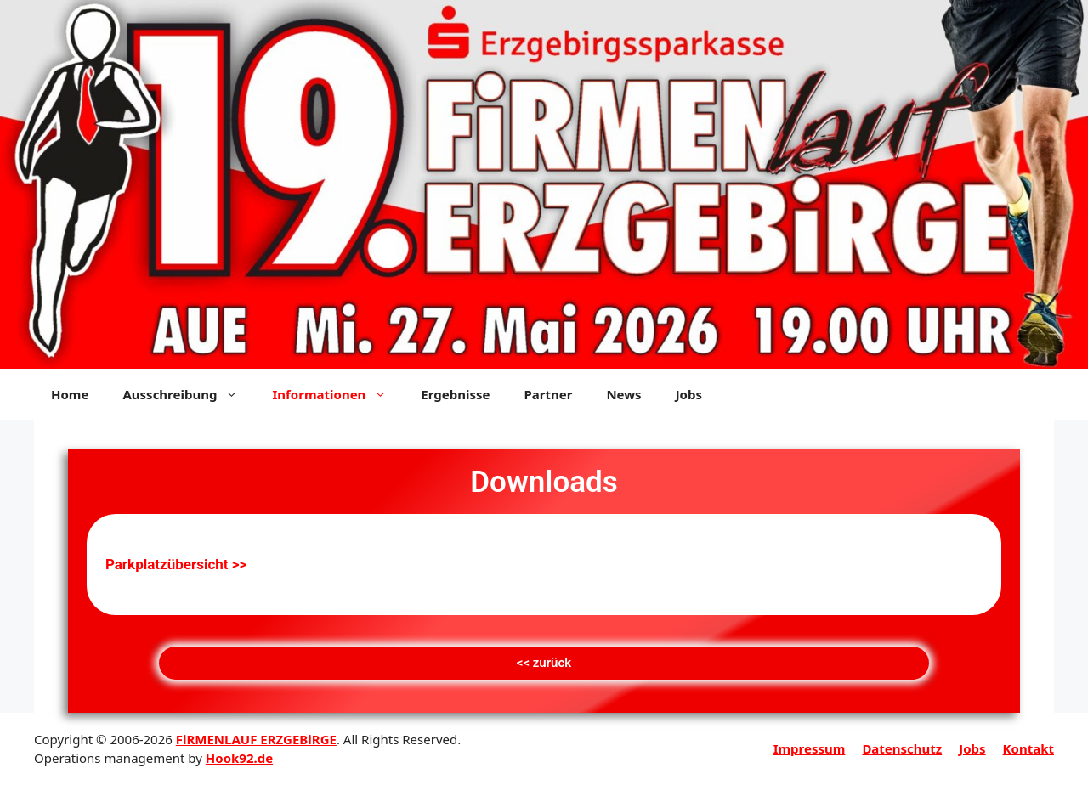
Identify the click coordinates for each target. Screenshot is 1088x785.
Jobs (689, 394)
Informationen (338, 394)
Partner (548, 394)
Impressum (810, 748)
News (623, 394)
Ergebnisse (455, 394)
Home (69, 394)
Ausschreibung (188, 394)
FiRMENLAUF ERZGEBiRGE (256, 739)
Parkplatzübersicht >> (175, 564)
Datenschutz (902, 748)
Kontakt (1028, 748)
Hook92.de (239, 757)
